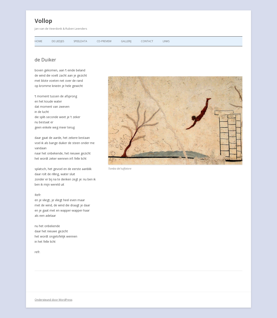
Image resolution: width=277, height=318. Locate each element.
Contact (147, 41)
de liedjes (58, 41)
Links (166, 41)
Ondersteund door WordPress (53, 300)
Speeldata (80, 41)
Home (38, 41)
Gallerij (126, 41)
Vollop (43, 21)
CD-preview (104, 41)
